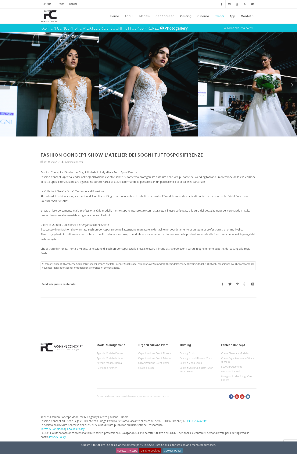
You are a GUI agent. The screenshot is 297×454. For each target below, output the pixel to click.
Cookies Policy (172, 450)
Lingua (48, 4)
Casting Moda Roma (191, 363)
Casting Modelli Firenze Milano (196, 358)
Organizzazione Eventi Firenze (154, 353)
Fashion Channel (230, 371)
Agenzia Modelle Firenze (110, 353)
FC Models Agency (107, 367)
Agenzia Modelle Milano (110, 358)
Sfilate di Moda (146, 367)
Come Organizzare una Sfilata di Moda (237, 360)
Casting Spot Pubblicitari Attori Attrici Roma (196, 369)
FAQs (61, 4)
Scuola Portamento (231, 366)
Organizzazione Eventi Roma (154, 363)
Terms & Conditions (53, 429)
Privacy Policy (57, 437)
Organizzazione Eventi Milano (154, 358)
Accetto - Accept (127, 450)
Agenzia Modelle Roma (109, 363)
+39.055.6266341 (197, 421)
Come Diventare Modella (235, 353)
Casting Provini (188, 353)
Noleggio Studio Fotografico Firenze (236, 378)
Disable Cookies (150, 450)
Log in (73, 4)
